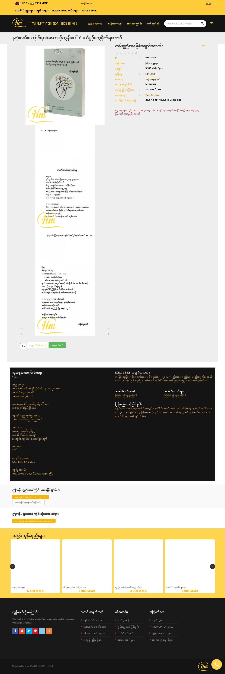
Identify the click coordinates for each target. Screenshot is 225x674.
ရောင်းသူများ (158, 620)
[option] (35, 566)
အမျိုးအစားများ (114, 23)
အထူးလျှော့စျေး (95, 23)
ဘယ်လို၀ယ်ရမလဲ (125, 633)
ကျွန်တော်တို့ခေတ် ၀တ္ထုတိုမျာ (128, 587)
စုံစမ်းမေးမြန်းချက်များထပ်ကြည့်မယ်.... (28, 502)
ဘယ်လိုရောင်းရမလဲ (127, 639)
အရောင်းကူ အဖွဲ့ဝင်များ (162, 639)
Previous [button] (12, 566)
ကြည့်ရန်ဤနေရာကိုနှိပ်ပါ (126, 395)
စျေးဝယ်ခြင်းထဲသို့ (37, 345)
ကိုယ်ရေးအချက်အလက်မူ (94, 633)
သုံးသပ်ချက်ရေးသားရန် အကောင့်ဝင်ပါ (34, 520)
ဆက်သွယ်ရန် (152, 23)
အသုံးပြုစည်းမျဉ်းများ (92, 639)
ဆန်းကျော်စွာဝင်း (153, 79)
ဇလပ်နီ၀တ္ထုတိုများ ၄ (176, 587)
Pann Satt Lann (152, 95)
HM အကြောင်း (134, 23)
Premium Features (162, 626)
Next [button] (212, 566)
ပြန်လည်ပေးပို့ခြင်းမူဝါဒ (128, 626)
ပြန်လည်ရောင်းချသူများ (162, 633)
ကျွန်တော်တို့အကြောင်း (93, 620)
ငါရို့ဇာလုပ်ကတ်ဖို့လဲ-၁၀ (74, 587)
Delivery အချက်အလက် (94, 626)
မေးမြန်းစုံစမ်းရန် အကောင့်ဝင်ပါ (30, 497)
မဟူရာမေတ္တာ (18, 587)
